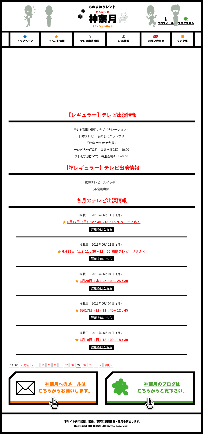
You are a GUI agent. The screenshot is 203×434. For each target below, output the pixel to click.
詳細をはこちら (101, 229)
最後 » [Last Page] (108, 365)
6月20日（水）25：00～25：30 (104, 281)
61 (90, 365)
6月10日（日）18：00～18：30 (104, 340)
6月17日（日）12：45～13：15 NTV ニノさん (103, 222)
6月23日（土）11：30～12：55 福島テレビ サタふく (103, 251)
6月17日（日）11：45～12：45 (104, 310)
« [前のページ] (32, 365)
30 (55, 365)
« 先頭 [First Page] (25, 365)
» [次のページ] (100, 365)
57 (66, 365)
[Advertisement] (102, 80)
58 (72, 365)
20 (49, 365)
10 (42, 365)
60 (84, 365)
